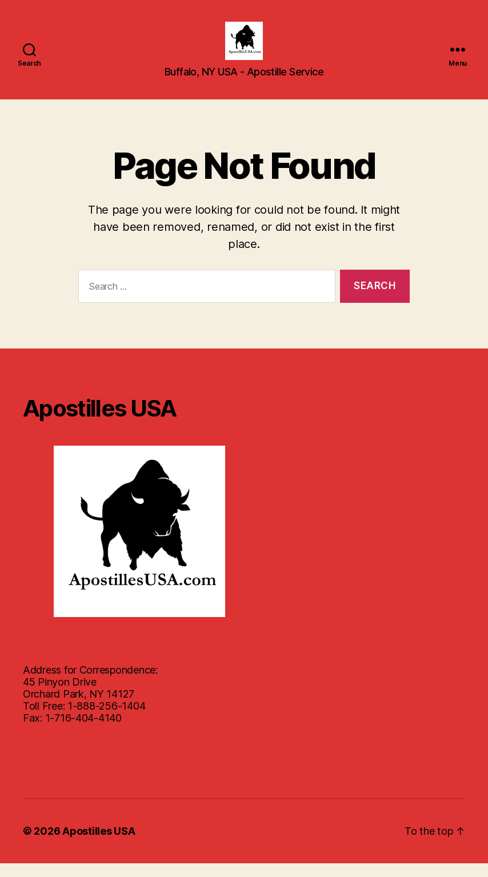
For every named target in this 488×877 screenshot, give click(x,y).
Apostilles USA (98, 845)
